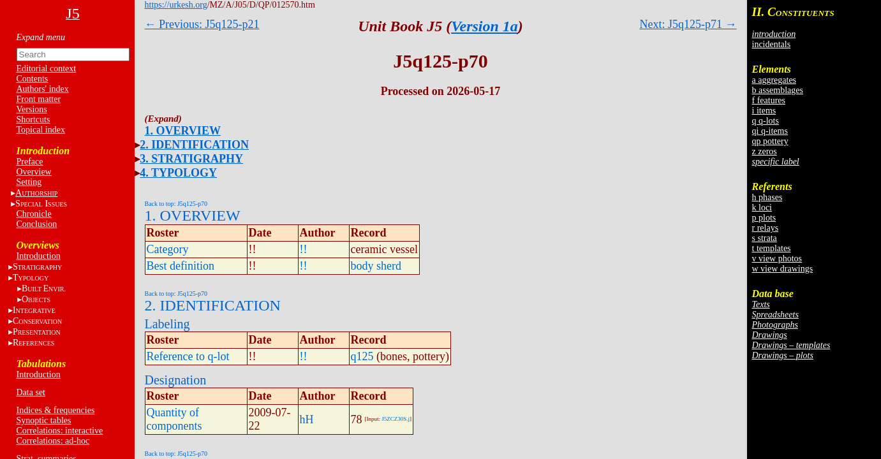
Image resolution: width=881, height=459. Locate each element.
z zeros (764, 151)
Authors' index (43, 89)
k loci (762, 207)
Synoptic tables (44, 420)
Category (168, 249)
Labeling (167, 324)
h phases (767, 197)
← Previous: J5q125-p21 (202, 24)
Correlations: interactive (60, 430)
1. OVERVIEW (183, 130)
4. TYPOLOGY (178, 172)
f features (768, 100)
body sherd (376, 265)
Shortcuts (33, 119)
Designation (176, 380)
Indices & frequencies (56, 410)
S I (41, 203)
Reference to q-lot (188, 356)
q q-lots (765, 121)
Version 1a (484, 26)
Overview (34, 172)
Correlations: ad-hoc (53, 441)
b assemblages (777, 90)
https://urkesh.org (176, 5)
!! (303, 249)
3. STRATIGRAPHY (191, 158)
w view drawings (782, 268)
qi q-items (770, 131)
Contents (32, 79)
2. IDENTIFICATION (194, 144)
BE (44, 288)
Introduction (39, 256)
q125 (362, 356)
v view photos (777, 258)
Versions (32, 109)
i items (764, 110)
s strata (764, 238)
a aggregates (774, 80)
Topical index (41, 130)
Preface (30, 161)
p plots (764, 217)
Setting (29, 182)
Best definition (181, 265)
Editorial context (47, 68)
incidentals (771, 44)
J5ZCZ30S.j (395, 419)
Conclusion (37, 224)
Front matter (39, 99)
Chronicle (34, 214)
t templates (771, 248)
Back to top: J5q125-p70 (176, 203)
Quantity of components (174, 419)
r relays (765, 228)
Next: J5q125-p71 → (688, 24)
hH (307, 419)
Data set (31, 392)
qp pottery (770, 141)
